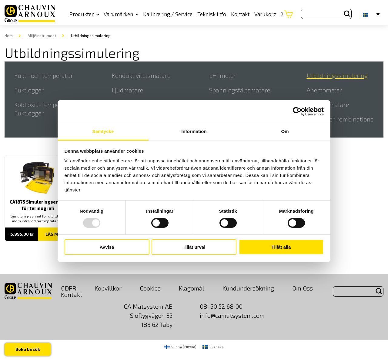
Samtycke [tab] (103, 131)
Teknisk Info (211, 14)
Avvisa (107, 247)
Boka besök (27, 349)
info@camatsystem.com (232, 315)
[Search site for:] (326, 14)
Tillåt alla (281, 247)
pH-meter (222, 75)
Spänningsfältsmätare (239, 90)
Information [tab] (194, 131)
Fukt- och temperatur (43, 75)
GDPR (68, 288)
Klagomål (191, 288)
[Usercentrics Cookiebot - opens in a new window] (297, 111)
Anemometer (324, 90)
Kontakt (240, 14)
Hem (9, 35)
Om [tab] (285, 131)
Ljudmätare (127, 90)
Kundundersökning (248, 288)
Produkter (84, 14)
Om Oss (302, 288)
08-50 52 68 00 (221, 306)
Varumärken (121, 14)
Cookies (150, 288)
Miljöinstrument (42, 35)
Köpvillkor (108, 288)
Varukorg (268, 14)
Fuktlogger (29, 90)
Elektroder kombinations (340, 119)
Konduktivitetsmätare (141, 75)
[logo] (30, 14)
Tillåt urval (194, 247)
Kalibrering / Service (167, 14)
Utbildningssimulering (337, 75)
